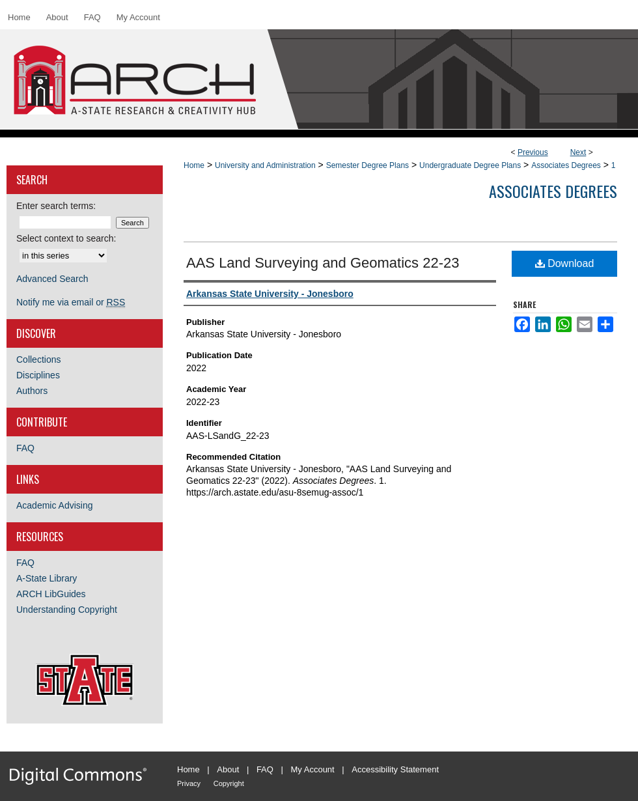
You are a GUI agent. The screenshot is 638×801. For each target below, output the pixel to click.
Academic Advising (54, 505)
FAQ (25, 448)
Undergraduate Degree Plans (470, 165)
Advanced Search (52, 279)
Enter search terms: (56, 206)
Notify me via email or (70, 302)
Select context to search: (66, 238)
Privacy (189, 783)
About (228, 769)
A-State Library (46, 578)
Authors (32, 391)
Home (194, 165)
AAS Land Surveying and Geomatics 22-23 (322, 263)
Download (564, 263)
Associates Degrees (566, 165)
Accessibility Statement (395, 769)
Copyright (229, 783)
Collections (38, 359)
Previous (533, 152)
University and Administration (265, 165)
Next (578, 152)
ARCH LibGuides (51, 594)
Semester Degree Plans (367, 165)
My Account (313, 769)
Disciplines (38, 375)
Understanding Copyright (66, 609)
